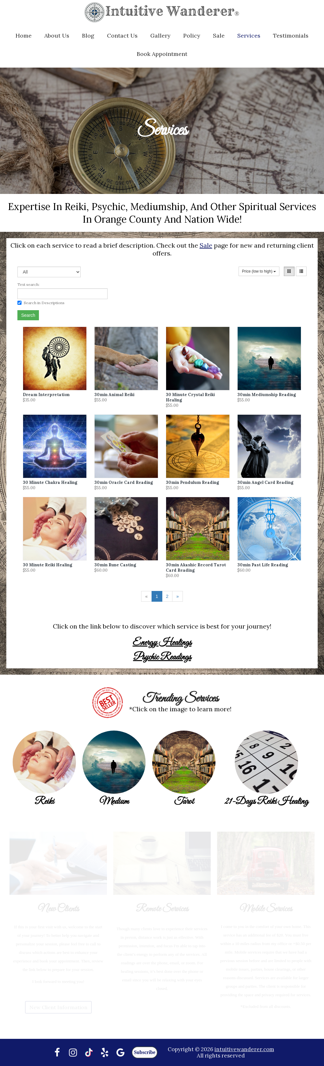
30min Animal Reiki (114, 394)
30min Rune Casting (115, 565)
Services (248, 35)
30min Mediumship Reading (266, 394)
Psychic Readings (162, 657)
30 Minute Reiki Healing (47, 565)
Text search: (28, 284)
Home (24, 35)
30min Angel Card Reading (265, 482)
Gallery (160, 35)
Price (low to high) (259, 271)
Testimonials (290, 35)
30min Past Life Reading (262, 565)
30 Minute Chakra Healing (50, 482)
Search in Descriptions (41, 302)
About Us (56, 35)
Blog (88, 35)
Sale (219, 35)
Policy (191, 35)
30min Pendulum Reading (192, 482)
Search (28, 315)
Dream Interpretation (46, 394)
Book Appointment (162, 53)
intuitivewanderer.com (244, 1049)
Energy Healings (162, 643)
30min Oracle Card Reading (123, 482)
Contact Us (122, 35)
